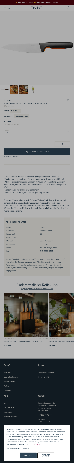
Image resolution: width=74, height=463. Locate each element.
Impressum (25, 449)
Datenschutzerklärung (13, 449)
